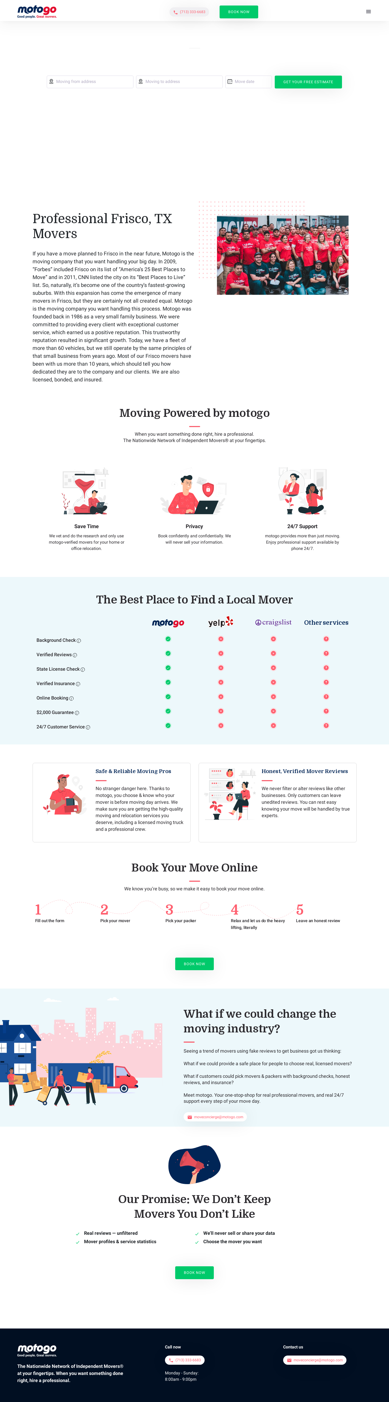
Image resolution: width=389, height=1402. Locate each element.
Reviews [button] (265, 10)
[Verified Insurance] (78, 643)
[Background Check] (79, 599)
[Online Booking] (71, 657)
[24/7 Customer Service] (88, 686)
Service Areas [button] (230, 10)
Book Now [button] (352, 10)
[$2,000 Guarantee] (77, 672)
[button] (303, 10)
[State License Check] (83, 628)
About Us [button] (194, 10)
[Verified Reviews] (75, 614)
